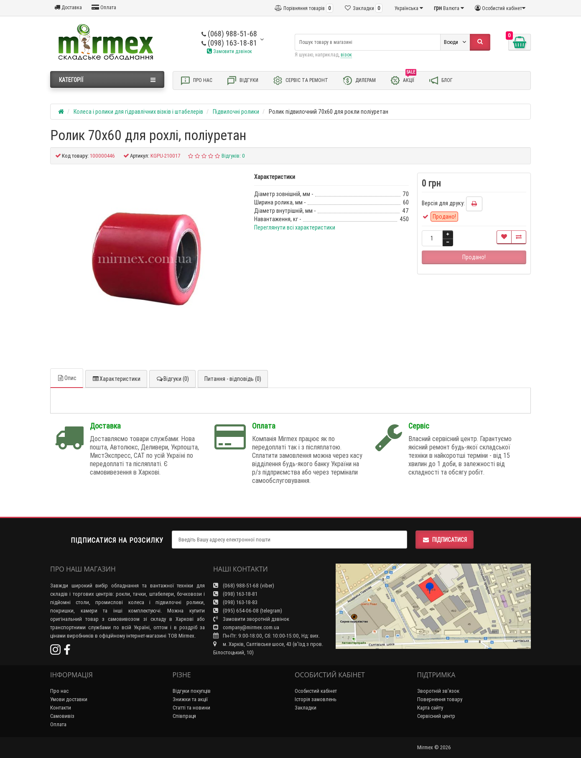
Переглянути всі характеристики (294, 227)
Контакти (60, 707)
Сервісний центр (436, 716)
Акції (403, 80)
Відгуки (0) (172, 379)
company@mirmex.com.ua (246, 627)
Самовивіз (62, 716)
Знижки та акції (190, 699)
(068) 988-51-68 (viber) (243, 585)
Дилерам (359, 80)
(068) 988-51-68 (229, 33)
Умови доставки (68, 699)
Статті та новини (191, 707)
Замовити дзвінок (229, 51)
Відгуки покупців (192, 690)
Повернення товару (439, 699)
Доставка (68, 7)
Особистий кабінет (316, 690)
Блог (440, 80)
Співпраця (184, 716)
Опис (66, 378)
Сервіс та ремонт (300, 80)
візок (346, 54)
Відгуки (242, 80)
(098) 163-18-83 (235, 602)
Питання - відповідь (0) (232, 379)
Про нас (196, 80)
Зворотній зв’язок (438, 690)
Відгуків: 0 (233, 155)
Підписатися (444, 540)
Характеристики (116, 379)
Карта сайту (430, 707)
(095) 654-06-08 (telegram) (247, 610)
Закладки (305, 707)
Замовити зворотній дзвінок (251, 619)
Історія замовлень (315, 699)
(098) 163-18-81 (229, 43)
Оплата (104, 7)
